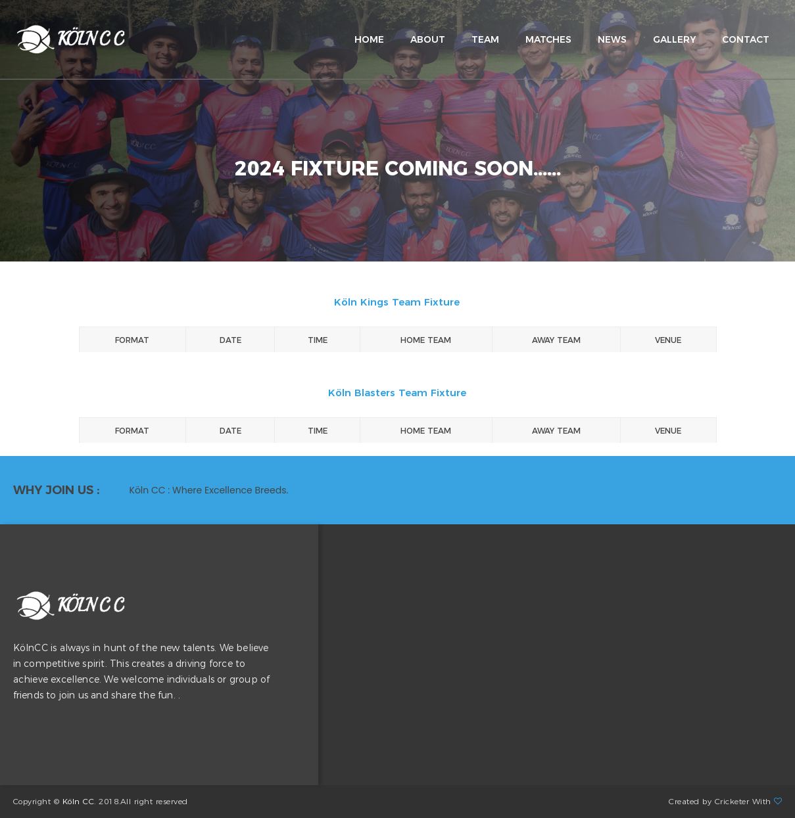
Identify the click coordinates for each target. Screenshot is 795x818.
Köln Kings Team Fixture (397, 302)
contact (745, 39)
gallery (674, 39)
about (427, 39)
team (485, 39)
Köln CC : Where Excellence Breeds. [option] (209, 490)
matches (548, 39)
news (612, 39)
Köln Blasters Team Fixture (397, 392)
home (369, 39)
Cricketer (732, 801)
